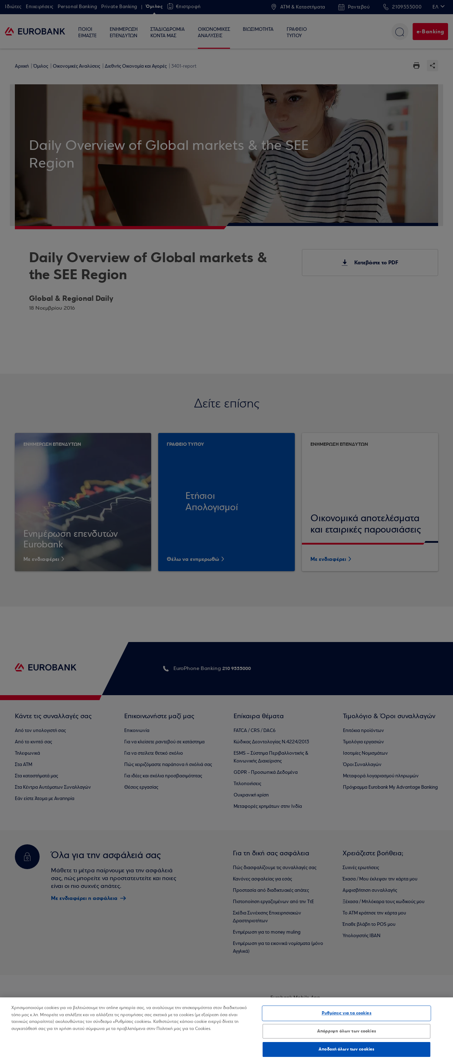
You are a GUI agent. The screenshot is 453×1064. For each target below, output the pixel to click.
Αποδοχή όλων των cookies (346, 1049)
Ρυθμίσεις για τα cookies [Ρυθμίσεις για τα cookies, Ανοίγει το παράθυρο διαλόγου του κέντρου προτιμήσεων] (347, 1013)
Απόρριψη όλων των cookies (346, 1031)
